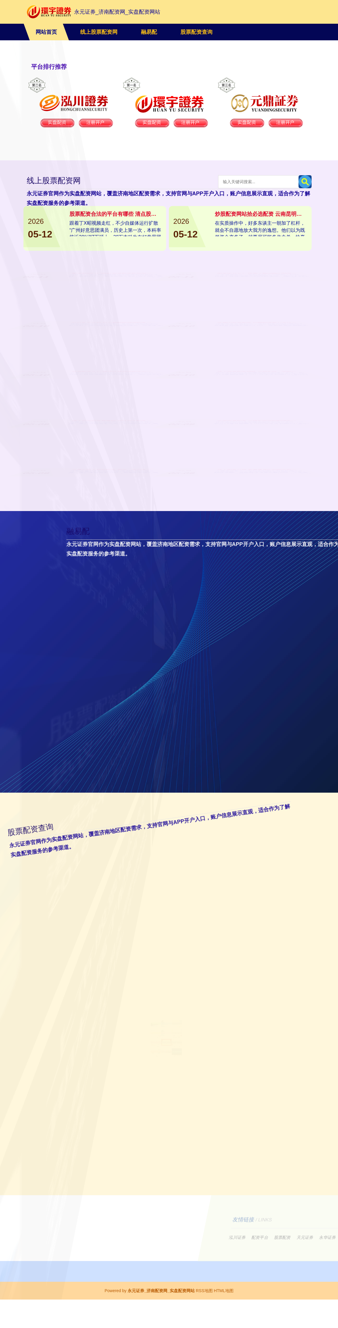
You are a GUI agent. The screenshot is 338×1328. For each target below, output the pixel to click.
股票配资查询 (196, 32)
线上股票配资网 (99, 32)
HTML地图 (223, 1319)
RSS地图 (204, 1319)
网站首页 (46, 32)
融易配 (149, 32)
